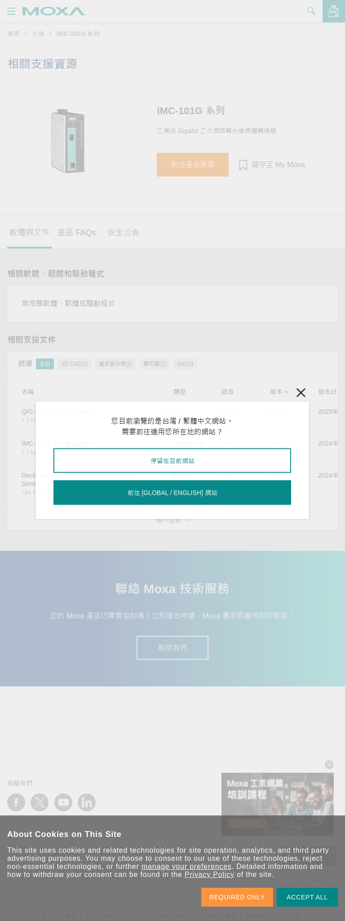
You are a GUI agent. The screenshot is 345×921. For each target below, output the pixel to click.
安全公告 (123, 232)
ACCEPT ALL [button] (307, 897)
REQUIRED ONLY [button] (237, 897)
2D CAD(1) (74, 364)
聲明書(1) (154, 364)
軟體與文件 (29, 232)
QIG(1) (185, 364)
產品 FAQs (76, 232)
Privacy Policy (209, 874)
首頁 (13, 33)
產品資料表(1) (116, 364)
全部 (45, 364)
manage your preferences (187, 866)
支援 (38, 33)
